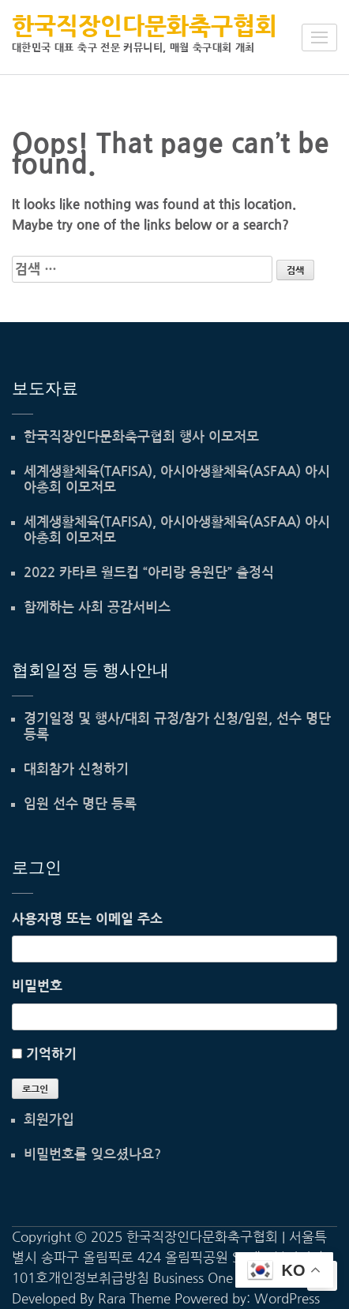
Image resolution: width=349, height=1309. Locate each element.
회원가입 (49, 1120)
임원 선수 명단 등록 (80, 804)
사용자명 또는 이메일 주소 (87, 918)
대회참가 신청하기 (76, 769)
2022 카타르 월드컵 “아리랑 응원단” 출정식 (149, 572)
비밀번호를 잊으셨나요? (92, 1154)
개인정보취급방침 (98, 1278)
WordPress (287, 1298)
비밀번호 (37, 985)
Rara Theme (134, 1298)
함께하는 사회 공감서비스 (97, 607)
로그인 (35, 1089)
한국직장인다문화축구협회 (144, 26)
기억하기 (51, 1053)
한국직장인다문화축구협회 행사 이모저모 (141, 437)
